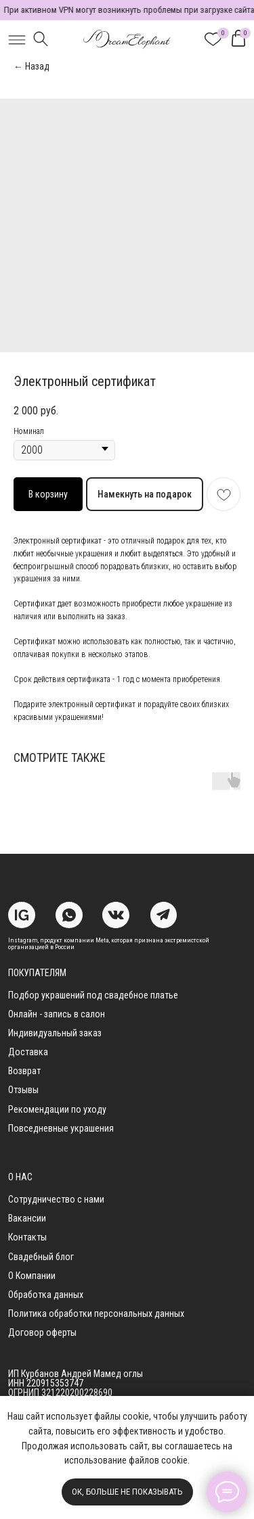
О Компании (32, 1275)
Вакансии (27, 1218)
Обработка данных (45, 1294)
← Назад (31, 66)
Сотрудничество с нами (56, 1199)
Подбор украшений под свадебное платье (93, 995)
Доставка (28, 1051)
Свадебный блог (41, 1256)
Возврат (24, 1070)
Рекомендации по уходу (57, 1109)
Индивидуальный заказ (55, 1033)
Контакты (27, 1237)
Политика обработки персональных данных (96, 1313)
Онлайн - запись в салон (56, 1014)
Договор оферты (42, 1332)
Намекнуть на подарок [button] (145, 494)
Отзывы (23, 1089)
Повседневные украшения (61, 1128)
